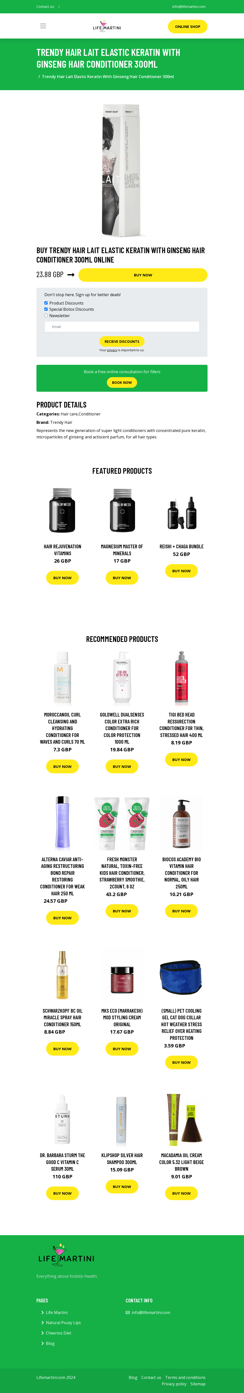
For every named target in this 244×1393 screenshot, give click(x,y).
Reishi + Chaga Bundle (182, 546)
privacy (112, 350)
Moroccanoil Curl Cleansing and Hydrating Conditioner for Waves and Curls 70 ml (62, 728)
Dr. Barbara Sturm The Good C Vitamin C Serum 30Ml (62, 1162)
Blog (50, 1343)
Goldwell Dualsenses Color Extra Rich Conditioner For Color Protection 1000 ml (122, 728)
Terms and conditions (185, 1377)
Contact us (151, 1377)
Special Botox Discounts (71, 309)
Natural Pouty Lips (63, 1322)
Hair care (69, 414)
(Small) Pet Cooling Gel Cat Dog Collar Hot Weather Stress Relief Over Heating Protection (181, 1024)
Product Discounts (66, 303)
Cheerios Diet (58, 1333)
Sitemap (198, 1384)
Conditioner (90, 414)
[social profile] (59, 6)
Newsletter (59, 315)
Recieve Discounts (122, 341)
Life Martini (56, 1312)
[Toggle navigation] (43, 26)
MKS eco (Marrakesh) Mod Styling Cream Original (122, 1017)
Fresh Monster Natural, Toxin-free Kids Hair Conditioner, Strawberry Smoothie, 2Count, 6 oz (122, 872)
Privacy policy (174, 1384)
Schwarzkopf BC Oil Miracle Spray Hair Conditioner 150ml (63, 1017)
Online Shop (187, 26)
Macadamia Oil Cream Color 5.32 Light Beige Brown (181, 1162)
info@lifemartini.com (189, 6)
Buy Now (143, 274)
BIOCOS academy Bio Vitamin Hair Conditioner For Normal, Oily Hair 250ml (181, 872)
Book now (122, 382)
